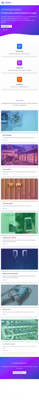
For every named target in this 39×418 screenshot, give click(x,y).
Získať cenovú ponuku (19, 372)
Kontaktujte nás (6, 26)
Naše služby (5, 30)
